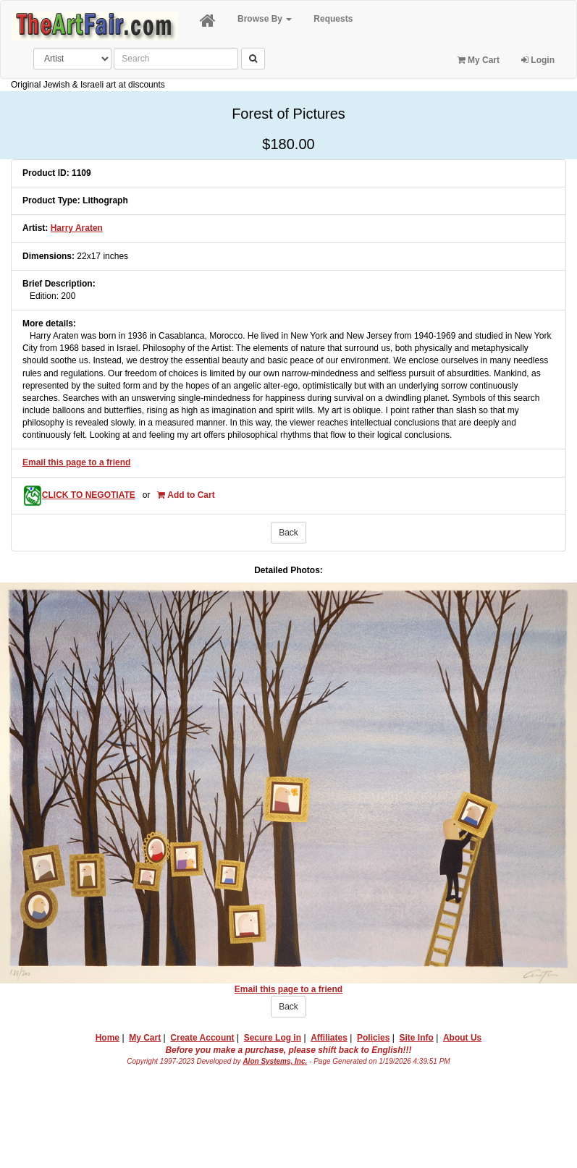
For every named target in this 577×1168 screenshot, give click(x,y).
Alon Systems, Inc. (275, 1061)
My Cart (479, 60)
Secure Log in (272, 1038)
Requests (333, 19)
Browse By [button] (264, 19)
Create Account (202, 1038)
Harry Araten (77, 228)
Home (107, 1038)
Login (538, 60)
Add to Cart (185, 495)
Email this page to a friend (76, 462)
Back (288, 533)
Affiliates (329, 1038)
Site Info (416, 1038)
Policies (373, 1038)
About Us (462, 1038)
